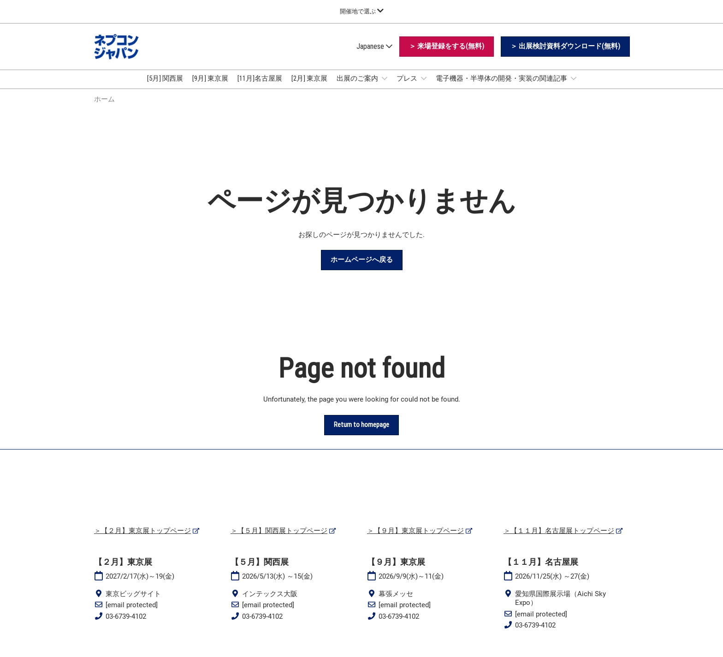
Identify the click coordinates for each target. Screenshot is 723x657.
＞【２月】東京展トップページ (142, 539)
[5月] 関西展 (165, 87)
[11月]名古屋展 (259, 87)
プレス (408, 87)
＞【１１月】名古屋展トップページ (559, 539)
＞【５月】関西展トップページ (279, 539)
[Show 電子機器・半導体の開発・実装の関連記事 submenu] (573, 87)
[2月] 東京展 (309, 87)
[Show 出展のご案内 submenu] (384, 87)
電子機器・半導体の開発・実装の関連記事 (502, 87)
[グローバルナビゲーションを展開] (362, 11)
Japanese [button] (374, 55)
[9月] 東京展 (210, 87)
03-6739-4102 (126, 625)
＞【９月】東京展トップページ (415, 539)
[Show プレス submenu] (424, 87)
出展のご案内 (358, 87)
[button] (446, 55)
